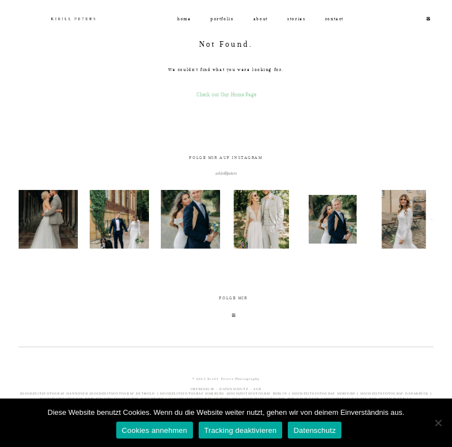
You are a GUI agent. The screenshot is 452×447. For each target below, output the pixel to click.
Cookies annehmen (154, 430)
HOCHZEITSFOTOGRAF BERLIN (258, 393)
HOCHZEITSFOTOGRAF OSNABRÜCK (396, 393)
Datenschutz (314, 430)
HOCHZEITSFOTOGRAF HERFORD (325, 393)
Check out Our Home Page (226, 94)
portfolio (222, 18)
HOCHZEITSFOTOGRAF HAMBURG (193, 393)
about (260, 18)
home (184, 18)
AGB (257, 389)
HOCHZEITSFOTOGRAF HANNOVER (55, 393)
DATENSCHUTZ (234, 389)
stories (296, 18)
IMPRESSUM (203, 389)
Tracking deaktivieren (240, 430)
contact (334, 18)
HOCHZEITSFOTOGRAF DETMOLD (123, 393)
